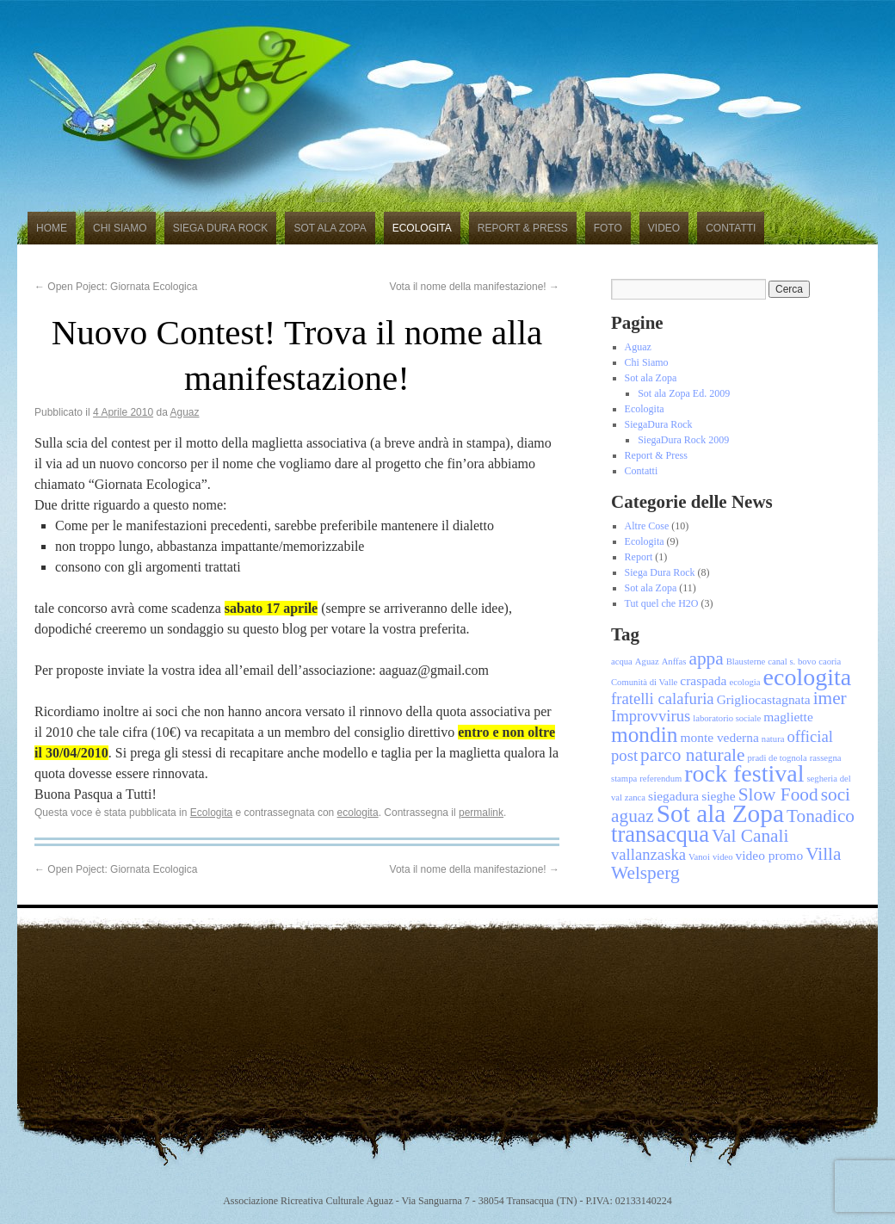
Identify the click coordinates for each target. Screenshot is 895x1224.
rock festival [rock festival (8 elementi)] (744, 773)
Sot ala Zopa (329, 228)
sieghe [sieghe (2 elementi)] (718, 795)
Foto (608, 228)
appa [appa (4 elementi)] (705, 658)
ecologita (358, 813)
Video (664, 228)
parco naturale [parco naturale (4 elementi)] (692, 755)
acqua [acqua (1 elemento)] (622, 661)
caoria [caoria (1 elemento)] (829, 661)
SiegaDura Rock (659, 424)
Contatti (731, 228)
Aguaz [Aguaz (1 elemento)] (647, 661)
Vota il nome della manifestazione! (474, 287)
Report (639, 557)
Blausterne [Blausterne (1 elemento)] (746, 661)
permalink (481, 813)
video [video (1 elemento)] (723, 857)
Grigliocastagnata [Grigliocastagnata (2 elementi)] (764, 699)
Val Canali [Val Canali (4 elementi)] (750, 835)
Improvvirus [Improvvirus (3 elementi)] (650, 716)
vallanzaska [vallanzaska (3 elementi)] (648, 854)
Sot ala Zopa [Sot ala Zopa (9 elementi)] (720, 813)
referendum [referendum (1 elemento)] (660, 778)
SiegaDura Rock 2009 (683, 440)
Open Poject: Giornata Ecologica (115, 287)
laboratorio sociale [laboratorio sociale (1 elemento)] (727, 718)
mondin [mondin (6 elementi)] (644, 734)
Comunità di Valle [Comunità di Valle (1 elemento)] (644, 682)
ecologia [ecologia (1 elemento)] (744, 682)
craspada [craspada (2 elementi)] (703, 680)
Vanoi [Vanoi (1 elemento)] (699, 857)
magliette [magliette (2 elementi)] (788, 716)
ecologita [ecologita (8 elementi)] (807, 677)
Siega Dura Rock (220, 228)
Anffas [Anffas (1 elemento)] (674, 661)
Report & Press (523, 228)
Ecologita (422, 228)
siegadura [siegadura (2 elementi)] (673, 795)
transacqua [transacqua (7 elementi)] (660, 834)
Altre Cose (647, 526)
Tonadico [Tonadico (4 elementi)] (821, 816)
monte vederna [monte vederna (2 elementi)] (719, 737)
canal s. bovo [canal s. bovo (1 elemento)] (792, 661)
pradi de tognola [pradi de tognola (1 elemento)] (777, 758)
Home (51, 228)
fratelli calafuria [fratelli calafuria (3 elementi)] (662, 698)
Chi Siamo (120, 228)
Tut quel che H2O (662, 603)
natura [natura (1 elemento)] (773, 739)
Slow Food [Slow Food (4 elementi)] (778, 794)
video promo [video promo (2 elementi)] (770, 855)
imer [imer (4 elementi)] (830, 698)
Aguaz (185, 412)
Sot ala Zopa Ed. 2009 (684, 393)
